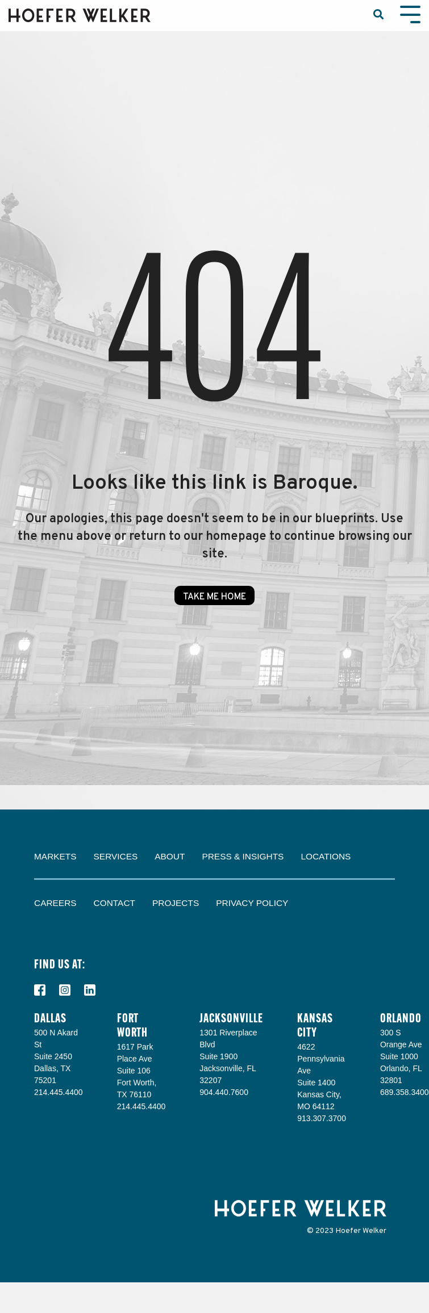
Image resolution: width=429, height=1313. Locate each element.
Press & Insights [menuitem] (243, 856)
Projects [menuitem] (175, 903)
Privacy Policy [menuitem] (252, 903)
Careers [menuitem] (55, 903)
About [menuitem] (170, 856)
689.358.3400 (404, 1092)
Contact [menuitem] (114, 903)
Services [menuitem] (116, 856)
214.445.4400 (58, 1092)
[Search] (378, 16)
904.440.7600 (223, 1092)
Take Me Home (214, 597)
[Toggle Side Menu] (410, 13)
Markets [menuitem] (55, 856)
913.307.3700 (321, 1118)
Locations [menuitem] (326, 856)
